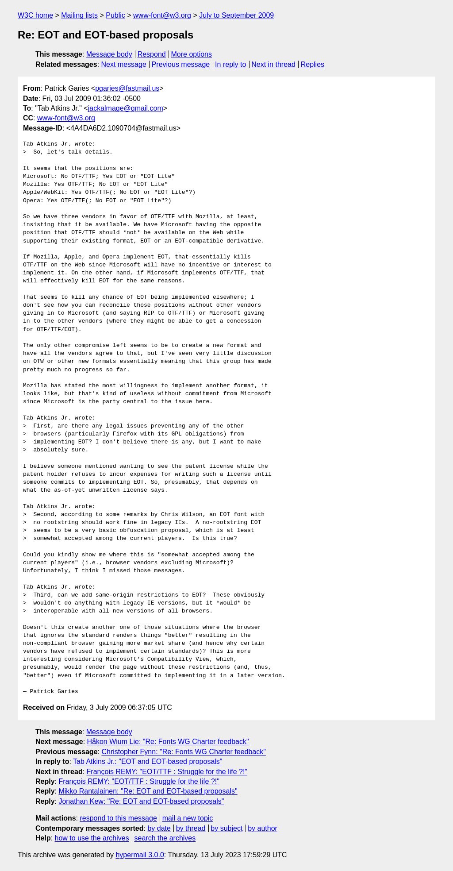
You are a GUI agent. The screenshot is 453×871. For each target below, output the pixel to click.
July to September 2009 (236, 15)
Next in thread (273, 64)
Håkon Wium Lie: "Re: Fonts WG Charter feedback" (168, 741)
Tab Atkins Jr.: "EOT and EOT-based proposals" (147, 761)
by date (158, 828)
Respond (152, 54)
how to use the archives (92, 838)
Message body (109, 54)
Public (115, 15)
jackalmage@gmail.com (125, 108)
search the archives (165, 838)
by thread (191, 828)
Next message (123, 64)
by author (262, 828)
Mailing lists (79, 15)
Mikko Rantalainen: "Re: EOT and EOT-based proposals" (147, 791)
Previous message (181, 64)
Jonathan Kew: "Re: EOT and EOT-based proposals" (141, 801)
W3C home (35, 15)
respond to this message (118, 818)
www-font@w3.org (162, 15)
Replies (312, 64)
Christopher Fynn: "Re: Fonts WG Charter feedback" (183, 751)
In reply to (230, 64)
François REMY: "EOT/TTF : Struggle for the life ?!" (167, 771)
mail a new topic (187, 818)
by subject (226, 828)
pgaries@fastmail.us (127, 88)
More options (191, 54)
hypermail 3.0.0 (139, 855)
